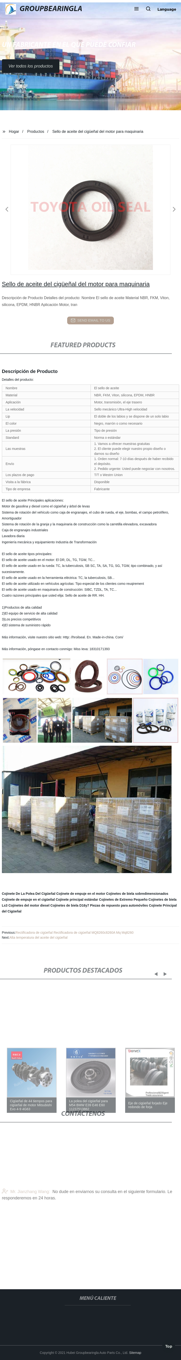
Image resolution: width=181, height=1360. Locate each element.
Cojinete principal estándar (77, 899)
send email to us (90, 320)
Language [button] (166, 9)
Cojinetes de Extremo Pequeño (123, 899)
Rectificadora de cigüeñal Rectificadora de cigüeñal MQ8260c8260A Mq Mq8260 (74, 932)
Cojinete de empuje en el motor (80, 894)
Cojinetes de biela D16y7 (69, 905)
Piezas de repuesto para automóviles (119, 905)
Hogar (14, 132)
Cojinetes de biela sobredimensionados (137, 894)
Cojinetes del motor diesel (28, 905)
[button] (136, 9)
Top (168, 1345)
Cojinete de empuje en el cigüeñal (28, 899)
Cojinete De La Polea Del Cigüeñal (28, 894)
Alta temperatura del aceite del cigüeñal (38, 937)
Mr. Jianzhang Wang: (26, 1200)
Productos (35, 132)
